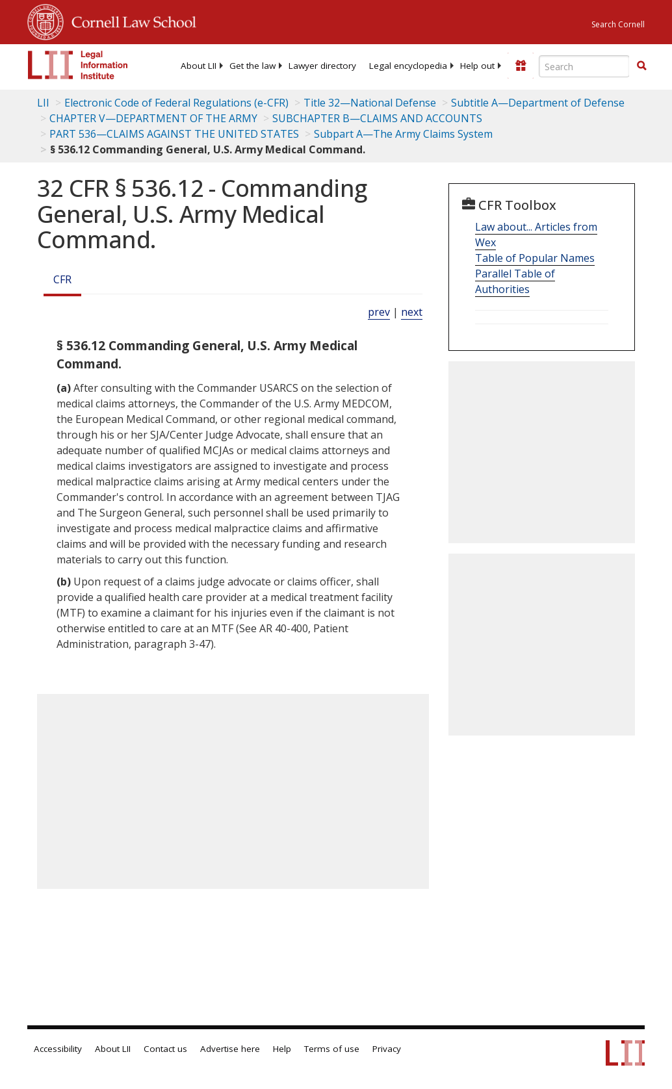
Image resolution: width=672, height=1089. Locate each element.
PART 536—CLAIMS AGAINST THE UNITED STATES (174, 134)
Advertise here (230, 1049)
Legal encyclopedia (408, 65)
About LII (198, 65)
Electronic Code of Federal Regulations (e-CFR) (176, 103)
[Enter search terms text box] (584, 66)
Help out (477, 65)
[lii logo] (78, 65)
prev (379, 312)
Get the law (252, 65)
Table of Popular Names (535, 258)
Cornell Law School (130, 20)
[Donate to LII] (521, 66)
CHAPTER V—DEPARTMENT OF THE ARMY (153, 118)
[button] (641, 65)
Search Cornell (618, 24)
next (411, 312)
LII (43, 103)
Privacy (386, 1049)
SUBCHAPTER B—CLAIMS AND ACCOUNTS (377, 118)
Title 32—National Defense (370, 103)
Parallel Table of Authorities (515, 281)
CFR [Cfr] (62, 279)
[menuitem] (198, 65)
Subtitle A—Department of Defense (538, 103)
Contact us (165, 1049)
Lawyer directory (322, 65)
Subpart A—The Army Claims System (403, 134)
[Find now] (641, 66)
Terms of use (331, 1049)
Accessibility (58, 1049)
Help (282, 1049)
